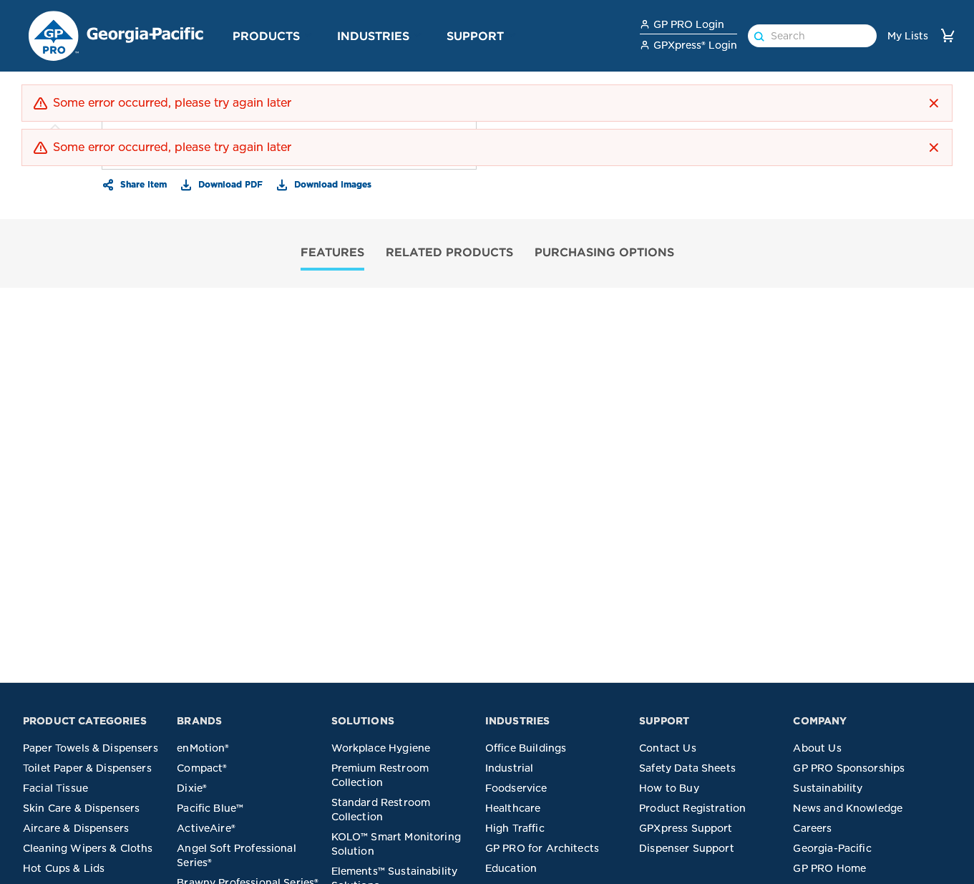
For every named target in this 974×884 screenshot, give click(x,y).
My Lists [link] (907, 36)
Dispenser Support (686, 848)
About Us (817, 748)
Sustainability (827, 788)
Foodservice (516, 788)
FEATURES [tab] (332, 252)
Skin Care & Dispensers (81, 808)
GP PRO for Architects (542, 848)
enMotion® (203, 748)
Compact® (202, 768)
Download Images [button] (331, 184)
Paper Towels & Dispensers (90, 748)
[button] (308, 35)
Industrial (509, 768)
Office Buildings (525, 748)
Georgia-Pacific (832, 848)
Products (266, 36)
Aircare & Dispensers (76, 828)
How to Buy (669, 788)
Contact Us (667, 748)
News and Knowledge (847, 808)
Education (511, 868)
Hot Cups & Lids (63, 868)
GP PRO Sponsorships (849, 768)
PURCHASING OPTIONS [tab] (604, 252)
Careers (812, 828)
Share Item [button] (142, 184)
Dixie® (192, 788)
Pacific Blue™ (210, 808)
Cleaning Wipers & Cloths (88, 848)
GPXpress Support (685, 828)
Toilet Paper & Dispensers (87, 768)
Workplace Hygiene (381, 748)
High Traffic (515, 828)
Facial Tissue (55, 788)
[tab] (332, 254)
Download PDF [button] (229, 184)
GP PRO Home (829, 868)
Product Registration (692, 808)
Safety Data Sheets (687, 768)
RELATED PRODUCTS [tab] (449, 252)
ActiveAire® (206, 828)
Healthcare (513, 808)
